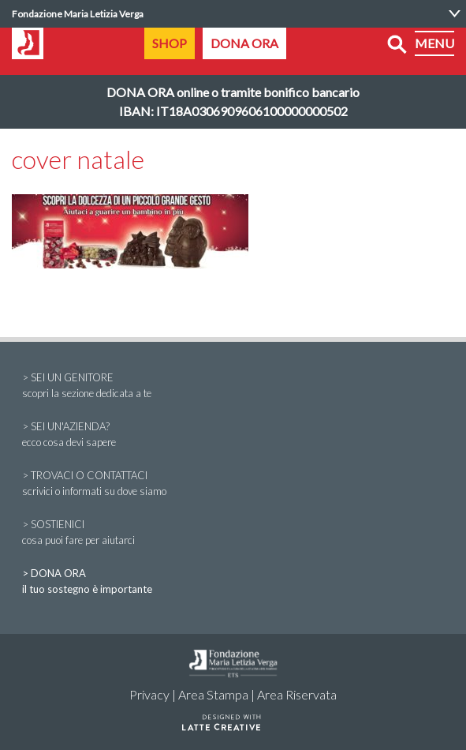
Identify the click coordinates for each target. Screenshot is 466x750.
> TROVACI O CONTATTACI (233, 484)
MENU (434, 43)
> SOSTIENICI (233, 533)
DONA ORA (244, 43)
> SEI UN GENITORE (233, 386)
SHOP (169, 43)
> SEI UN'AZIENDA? (233, 435)
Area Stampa (213, 694)
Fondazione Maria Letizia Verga (78, 14)
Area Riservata (297, 694)
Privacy (149, 694)
